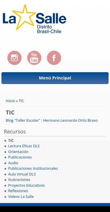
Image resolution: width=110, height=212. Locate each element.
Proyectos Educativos (26, 185)
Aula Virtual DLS (22, 174)
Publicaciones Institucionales (33, 168)
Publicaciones (20, 157)
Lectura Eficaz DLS (24, 145)
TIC (11, 140)
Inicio (10, 100)
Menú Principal (55, 78)
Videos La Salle (21, 196)
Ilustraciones (19, 179)
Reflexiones (18, 190)
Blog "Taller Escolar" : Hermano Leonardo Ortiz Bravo (52, 120)
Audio (13, 162)
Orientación (18, 151)
